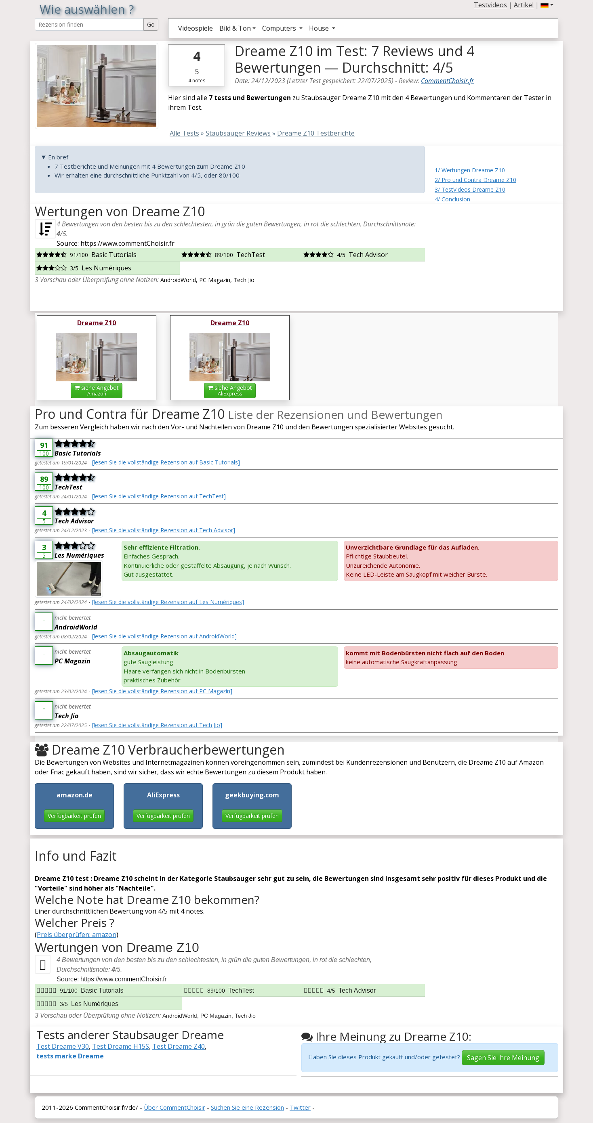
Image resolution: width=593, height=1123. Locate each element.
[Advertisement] (496, 254)
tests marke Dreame (70, 1056)
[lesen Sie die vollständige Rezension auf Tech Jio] (157, 725)
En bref (58, 157)
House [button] (319, 28)
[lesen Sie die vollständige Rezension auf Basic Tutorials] (166, 462)
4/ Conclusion (452, 199)
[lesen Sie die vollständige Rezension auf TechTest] (159, 496)
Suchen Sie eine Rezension (247, 1107)
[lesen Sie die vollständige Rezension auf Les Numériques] (168, 602)
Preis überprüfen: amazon (76, 934)
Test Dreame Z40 (178, 1046)
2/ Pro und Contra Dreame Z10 (475, 180)
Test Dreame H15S (120, 1046)
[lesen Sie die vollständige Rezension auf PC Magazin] (162, 691)
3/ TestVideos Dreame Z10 (470, 189)
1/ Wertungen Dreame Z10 (470, 170)
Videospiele (195, 28)
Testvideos (490, 4)
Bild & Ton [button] (235, 28)
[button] (546, 4)
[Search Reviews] (89, 24)
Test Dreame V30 (62, 1046)
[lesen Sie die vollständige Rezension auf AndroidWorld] (164, 636)
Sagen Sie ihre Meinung (503, 1057)
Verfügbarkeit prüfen (74, 816)
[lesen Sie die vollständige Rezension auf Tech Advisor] (163, 530)
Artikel (524, 4)
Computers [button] (280, 28)
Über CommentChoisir (174, 1107)
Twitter (300, 1107)
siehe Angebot (96, 390)
